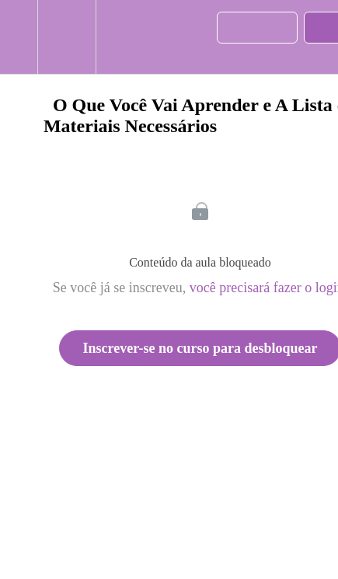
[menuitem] (66, 37)
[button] (18, 37)
